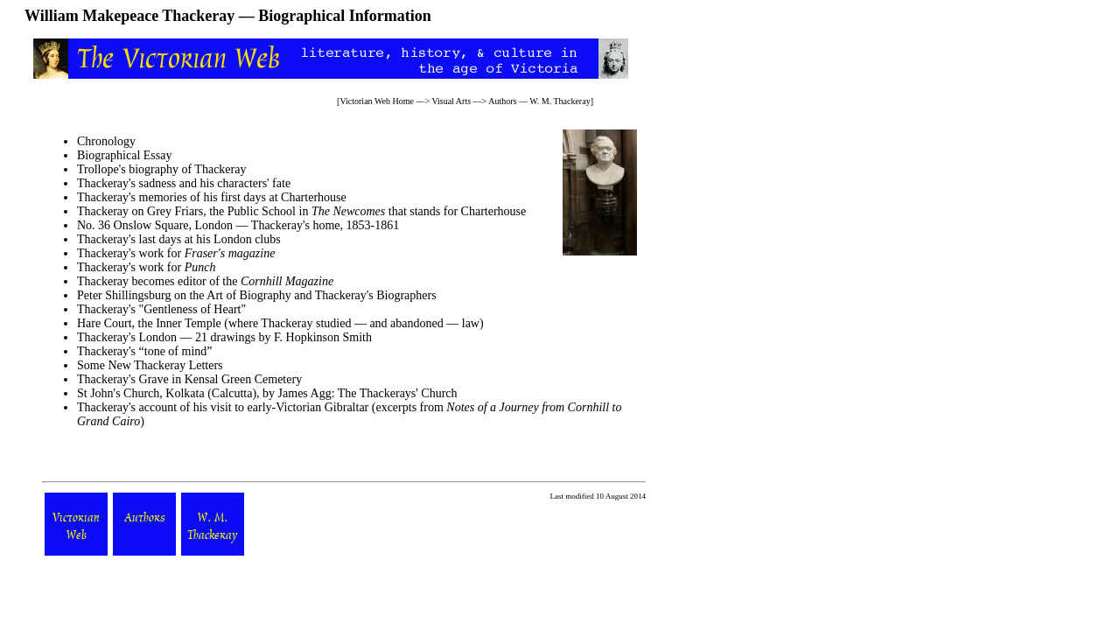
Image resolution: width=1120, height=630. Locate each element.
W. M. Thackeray (559, 101)
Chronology (106, 141)
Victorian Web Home (377, 101)
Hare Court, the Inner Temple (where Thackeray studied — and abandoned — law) (280, 323)
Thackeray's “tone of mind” (145, 351)
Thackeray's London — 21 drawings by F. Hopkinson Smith (224, 337)
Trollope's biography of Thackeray (161, 169)
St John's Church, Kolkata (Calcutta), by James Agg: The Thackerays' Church (267, 393)
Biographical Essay (124, 155)
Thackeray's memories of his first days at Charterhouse (211, 197)
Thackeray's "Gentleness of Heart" (161, 309)
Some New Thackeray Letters (150, 365)
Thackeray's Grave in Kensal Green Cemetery (189, 379)
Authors (502, 101)
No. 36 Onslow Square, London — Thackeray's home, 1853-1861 (238, 225)
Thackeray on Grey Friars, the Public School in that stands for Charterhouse (301, 211)
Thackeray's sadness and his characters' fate (183, 183)
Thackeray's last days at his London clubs (179, 239)
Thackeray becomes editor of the (205, 281)
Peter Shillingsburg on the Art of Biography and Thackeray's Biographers (257, 295)
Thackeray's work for (176, 253)
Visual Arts (451, 101)
